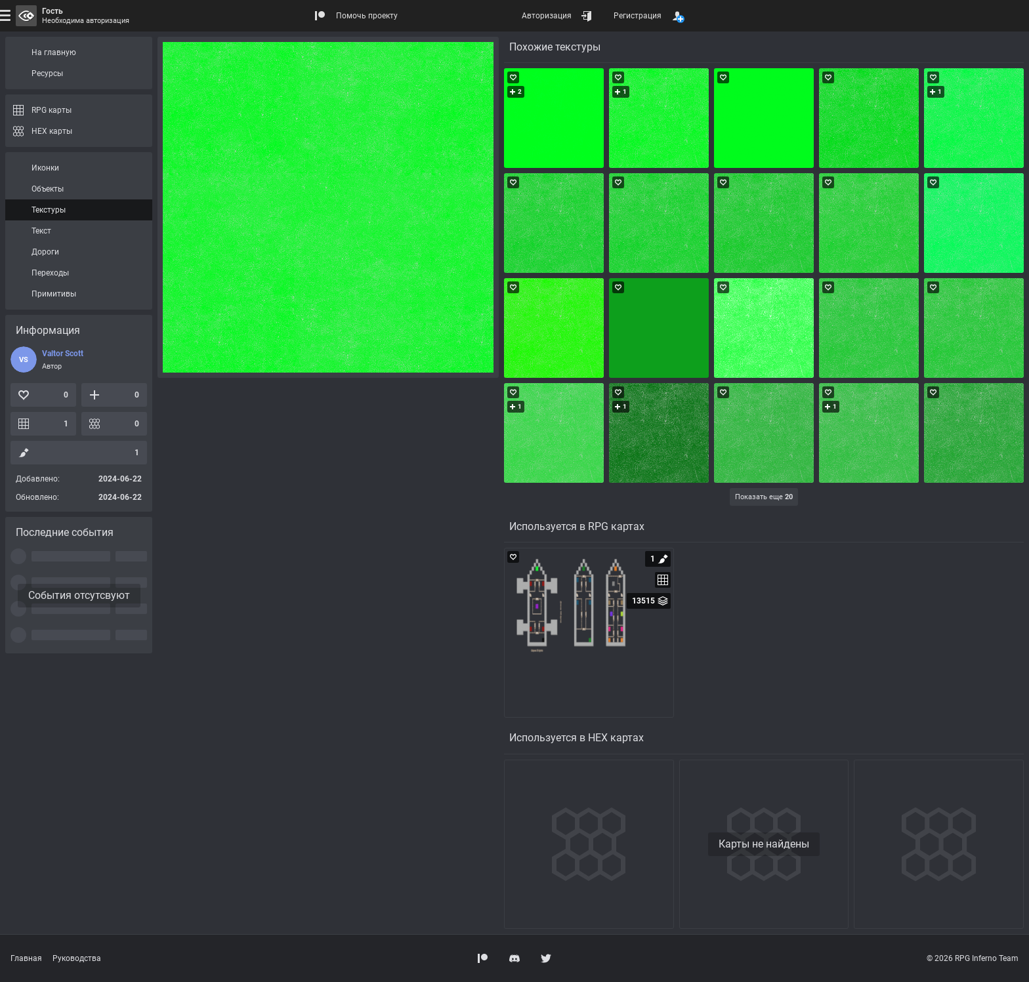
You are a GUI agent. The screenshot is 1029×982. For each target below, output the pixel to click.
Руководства (76, 958)
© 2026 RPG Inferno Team (972, 958)
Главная (26, 958)
